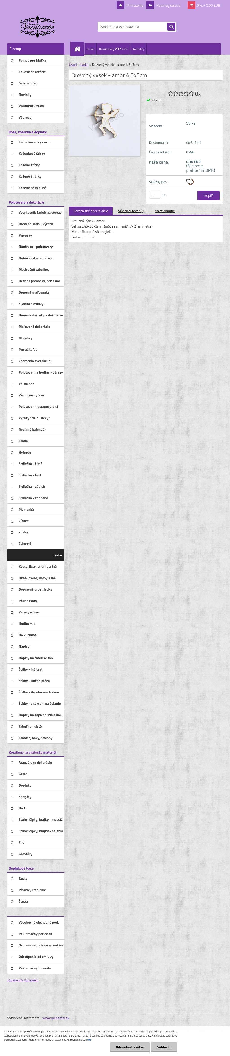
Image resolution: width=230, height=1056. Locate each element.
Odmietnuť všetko (130, 1047)
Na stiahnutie (165, 210)
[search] (171, 27)
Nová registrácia (167, 5)
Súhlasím (164, 1047)
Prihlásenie (135, 5)
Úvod (73, 64)
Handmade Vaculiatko (22, 980)
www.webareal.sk (55, 1018)
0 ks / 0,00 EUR (208, 5)
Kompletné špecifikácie (90, 210)
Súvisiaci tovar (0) (131, 210)
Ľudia (84, 64)
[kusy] (154, 195)
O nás (90, 49)
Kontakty (138, 49)
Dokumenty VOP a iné (113, 49)
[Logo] (38, 26)
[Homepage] (79, 48)
